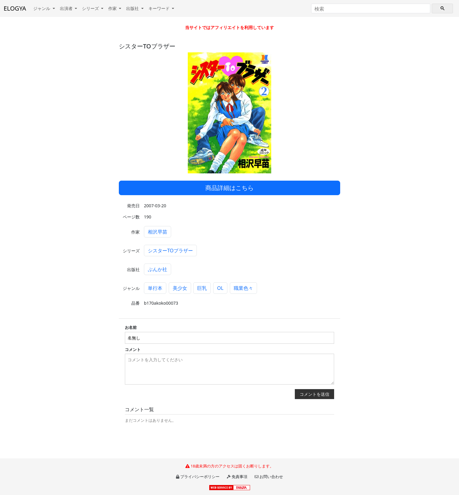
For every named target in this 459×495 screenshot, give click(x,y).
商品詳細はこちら (229, 188)
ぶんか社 (157, 269)
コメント (133, 349)
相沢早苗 (157, 231)
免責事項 (239, 476)
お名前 (131, 327)
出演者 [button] (67, 8)
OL (220, 288)
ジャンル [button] (42, 8)
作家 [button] (113, 8)
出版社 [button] (133, 8)
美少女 (180, 288)
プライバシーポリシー (200, 476)
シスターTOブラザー (170, 250)
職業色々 (243, 288)
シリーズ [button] (91, 8)
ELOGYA (15, 8)
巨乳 (202, 288)
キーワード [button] (159, 8)
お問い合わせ (271, 476)
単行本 (155, 288)
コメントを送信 (314, 394)
